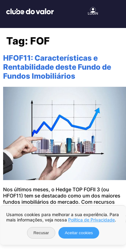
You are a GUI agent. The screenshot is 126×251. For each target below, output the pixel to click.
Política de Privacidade (91, 219)
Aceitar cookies (79, 232)
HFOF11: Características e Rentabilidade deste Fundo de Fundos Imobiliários (57, 67)
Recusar (41, 232)
